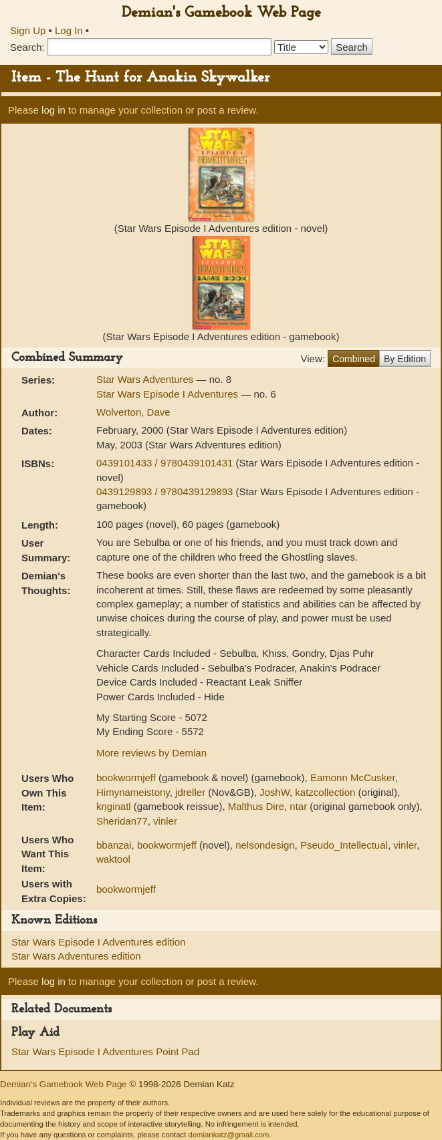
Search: (27, 47)
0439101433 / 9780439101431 (166, 462)
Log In (69, 30)
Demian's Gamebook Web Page (221, 13)
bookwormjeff (126, 777)
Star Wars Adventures (146, 379)
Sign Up (27, 30)
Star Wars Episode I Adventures (168, 394)
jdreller (190, 792)
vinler (165, 821)
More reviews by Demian (151, 752)
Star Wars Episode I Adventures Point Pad (105, 1051)
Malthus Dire (256, 806)
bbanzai (114, 845)
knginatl (113, 806)
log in (53, 110)
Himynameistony (133, 792)
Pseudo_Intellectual (344, 845)
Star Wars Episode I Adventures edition (98, 942)
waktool (113, 859)
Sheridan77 (122, 821)
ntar (298, 806)
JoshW (274, 792)
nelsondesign (264, 845)
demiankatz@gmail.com (228, 1135)
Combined (353, 358)
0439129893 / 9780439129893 (166, 491)
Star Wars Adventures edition (76, 956)
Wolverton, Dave (133, 412)
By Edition (405, 358)
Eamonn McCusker (352, 777)
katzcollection (325, 792)
